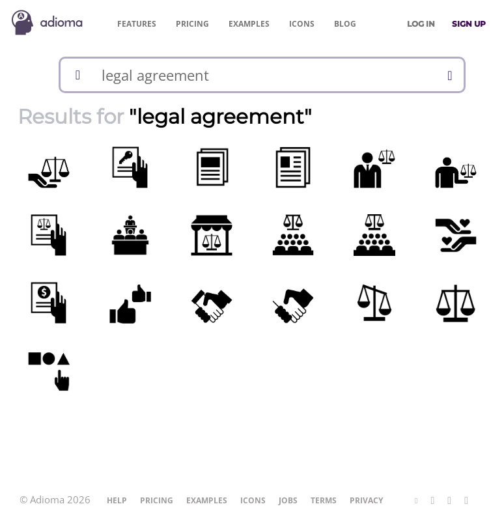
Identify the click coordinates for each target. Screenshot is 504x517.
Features (136, 23)
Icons (302, 23)
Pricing (192, 23)
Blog (345, 23)
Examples (249, 23)
